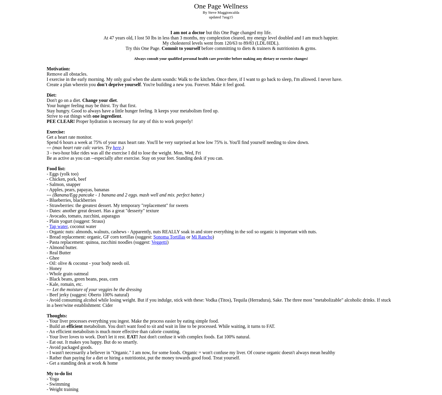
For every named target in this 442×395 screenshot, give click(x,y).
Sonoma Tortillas (169, 236)
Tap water (58, 226)
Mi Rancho (202, 236)
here (117, 147)
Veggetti (159, 242)
